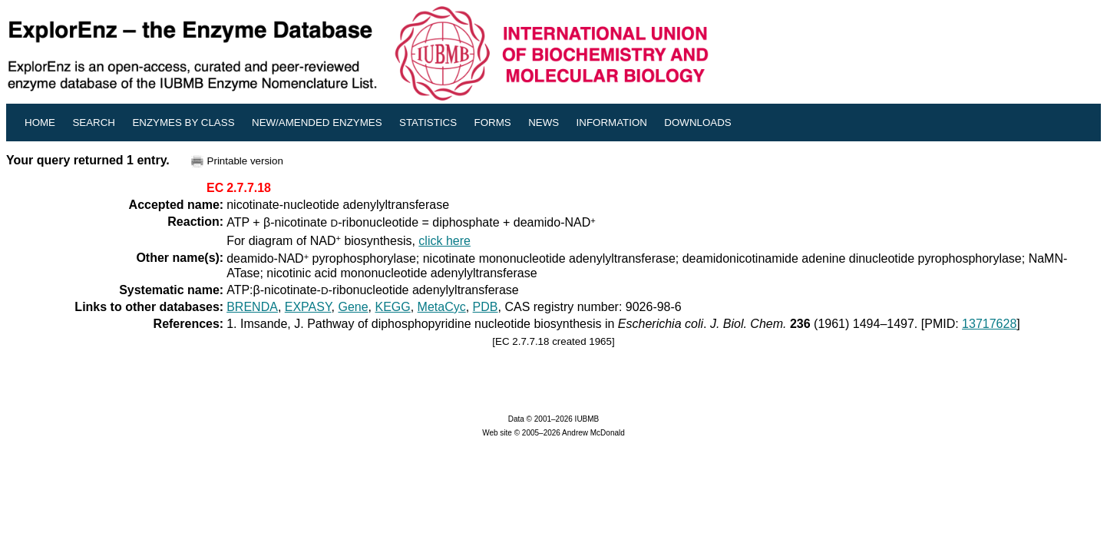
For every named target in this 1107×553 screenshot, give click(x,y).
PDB (485, 306)
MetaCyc (442, 306)
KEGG (392, 306)
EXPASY (308, 306)
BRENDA (252, 306)
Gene (353, 306)
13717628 (989, 323)
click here (444, 240)
